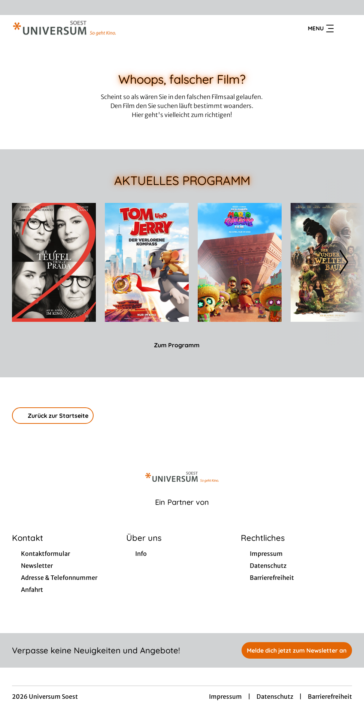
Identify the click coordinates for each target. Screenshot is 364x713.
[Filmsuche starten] (344, 28)
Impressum (225, 696)
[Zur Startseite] (64, 28)
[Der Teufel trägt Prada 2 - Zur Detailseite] (54, 262)
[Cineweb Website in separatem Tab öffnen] (182, 511)
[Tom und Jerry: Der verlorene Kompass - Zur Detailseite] (147, 262)
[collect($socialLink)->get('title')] (13, 7)
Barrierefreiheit (330, 696)
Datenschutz (275, 696)
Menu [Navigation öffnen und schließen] (321, 28)
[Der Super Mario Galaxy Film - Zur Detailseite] (240, 262)
